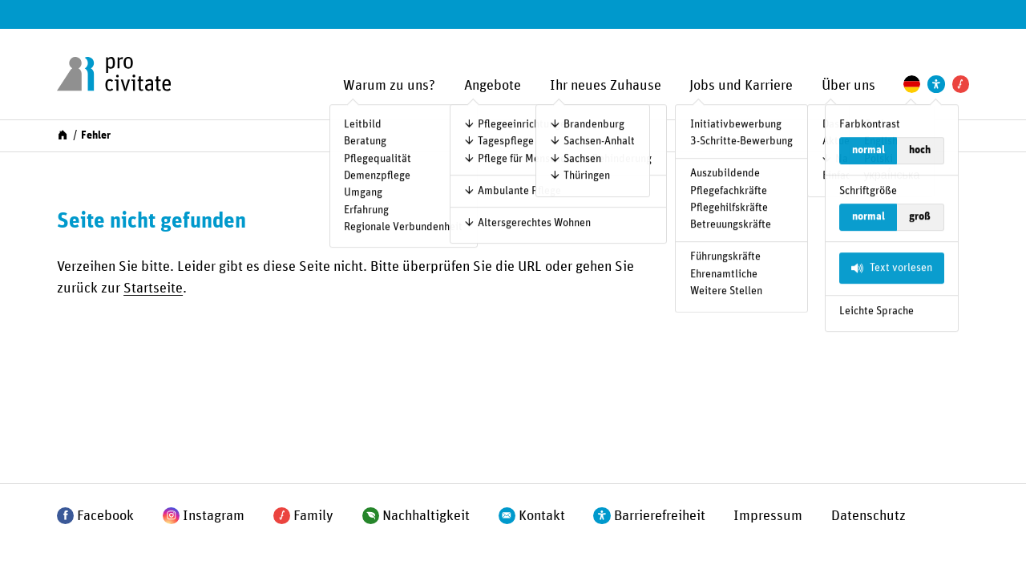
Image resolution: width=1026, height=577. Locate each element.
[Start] (62, 134)
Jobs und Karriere (741, 86)
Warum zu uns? (389, 86)
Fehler (96, 135)
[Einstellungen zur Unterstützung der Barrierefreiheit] (935, 83)
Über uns (848, 86)
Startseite (153, 288)
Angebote (492, 86)
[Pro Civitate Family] (960, 83)
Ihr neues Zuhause (605, 86)
